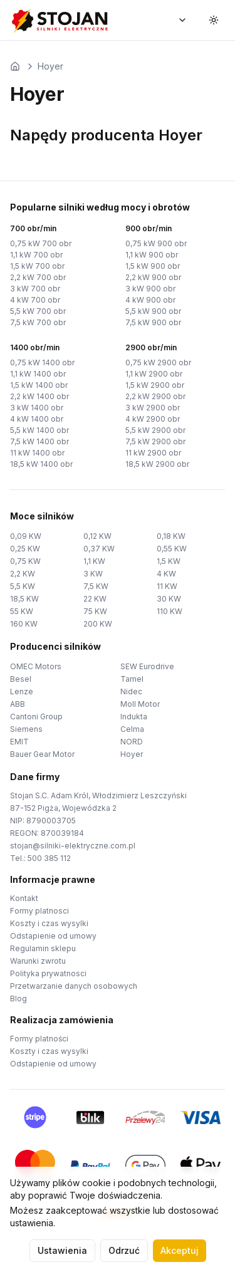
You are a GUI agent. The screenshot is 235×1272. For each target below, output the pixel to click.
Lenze (21, 691)
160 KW (24, 623)
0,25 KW (25, 548)
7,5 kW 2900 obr (155, 441)
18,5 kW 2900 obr (157, 464)
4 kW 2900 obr (152, 419)
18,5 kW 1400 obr (41, 464)
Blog (18, 998)
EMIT (19, 741)
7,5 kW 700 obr (38, 322)
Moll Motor (140, 704)
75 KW (95, 611)
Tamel (132, 679)
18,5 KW (24, 598)
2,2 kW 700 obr (38, 277)
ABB (17, 704)
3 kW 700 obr (35, 288)
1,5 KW (168, 561)
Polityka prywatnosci (48, 973)
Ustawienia (62, 1250)
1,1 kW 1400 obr (38, 373)
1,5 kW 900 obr (152, 266)
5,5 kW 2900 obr (155, 430)
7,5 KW (95, 586)
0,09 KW (25, 536)
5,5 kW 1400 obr (39, 430)
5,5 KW (22, 586)
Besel (20, 679)
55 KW (21, 611)
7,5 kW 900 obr (153, 322)
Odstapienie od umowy (53, 936)
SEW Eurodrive (147, 666)
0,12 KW (97, 536)
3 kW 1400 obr (36, 407)
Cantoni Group (36, 716)
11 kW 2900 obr (153, 452)
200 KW (97, 623)
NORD (131, 741)
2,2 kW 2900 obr (155, 396)
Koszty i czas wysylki (49, 923)
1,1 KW (94, 561)
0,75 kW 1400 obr (42, 362)
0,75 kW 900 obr (156, 243)
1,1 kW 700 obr (36, 254)
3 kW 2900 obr (152, 407)
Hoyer (50, 66)
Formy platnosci (39, 910)
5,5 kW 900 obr (153, 311)
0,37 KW (99, 548)
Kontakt (24, 898)
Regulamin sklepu (43, 948)
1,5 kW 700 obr (37, 266)
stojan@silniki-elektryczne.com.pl (72, 845)
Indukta (133, 716)
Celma (132, 729)
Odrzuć (124, 1250)
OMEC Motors (35, 666)
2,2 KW (22, 573)
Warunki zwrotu (38, 961)
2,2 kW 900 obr (153, 277)
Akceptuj (179, 1250)
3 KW (93, 573)
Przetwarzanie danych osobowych (73, 986)
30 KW (169, 598)
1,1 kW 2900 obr (153, 373)
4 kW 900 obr (150, 300)
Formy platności (39, 1038)
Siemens (26, 729)
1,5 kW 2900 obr (154, 385)
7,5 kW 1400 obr (39, 441)
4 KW (166, 573)
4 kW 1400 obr (36, 419)
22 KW (95, 598)
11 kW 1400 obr (37, 452)
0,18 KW (171, 536)
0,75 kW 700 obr (40, 243)
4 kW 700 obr (35, 300)
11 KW (167, 586)
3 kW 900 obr (150, 288)
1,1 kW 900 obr (151, 254)
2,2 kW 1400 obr (39, 396)
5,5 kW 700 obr (38, 311)
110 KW (169, 611)
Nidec (131, 691)
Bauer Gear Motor (42, 754)
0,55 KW (172, 548)
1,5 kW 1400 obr (39, 385)
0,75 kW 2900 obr (158, 362)
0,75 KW (25, 561)
